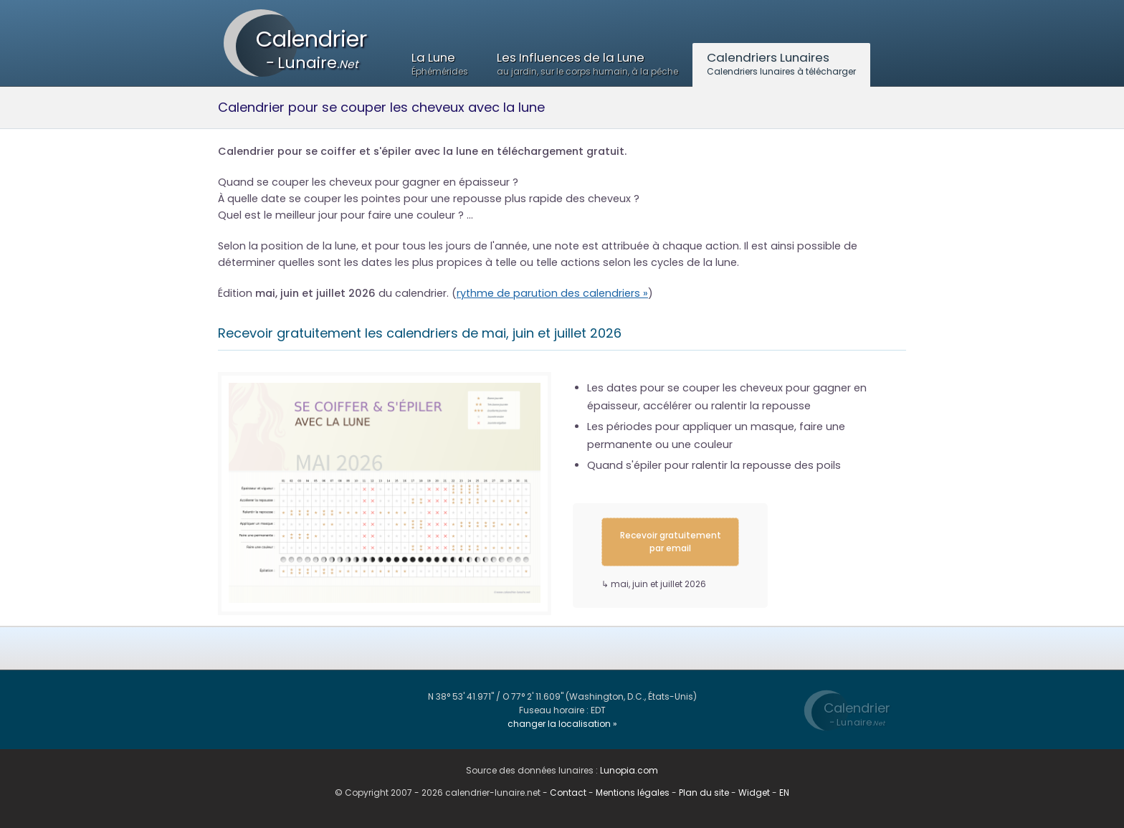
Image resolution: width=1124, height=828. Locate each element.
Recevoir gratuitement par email (670, 541)
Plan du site (704, 792)
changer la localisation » (562, 724)
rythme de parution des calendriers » (552, 293)
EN (784, 792)
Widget (754, 792)
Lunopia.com (629, 770)
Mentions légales (633, 792)
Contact (568, 792)
